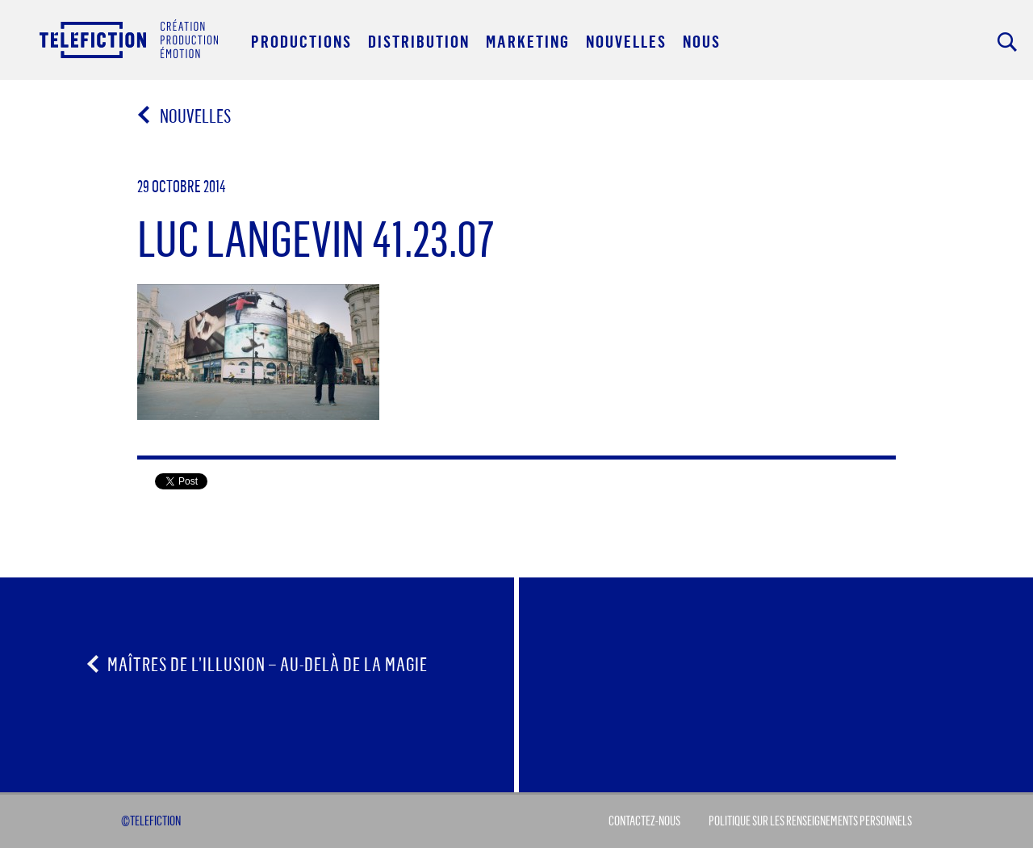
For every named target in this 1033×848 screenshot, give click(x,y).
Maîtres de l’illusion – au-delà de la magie (267, 664)
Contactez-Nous (644, 820)
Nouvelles (187, 115)
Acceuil (129, 39)
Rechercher (1007, 42)
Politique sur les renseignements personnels (810, 820)
